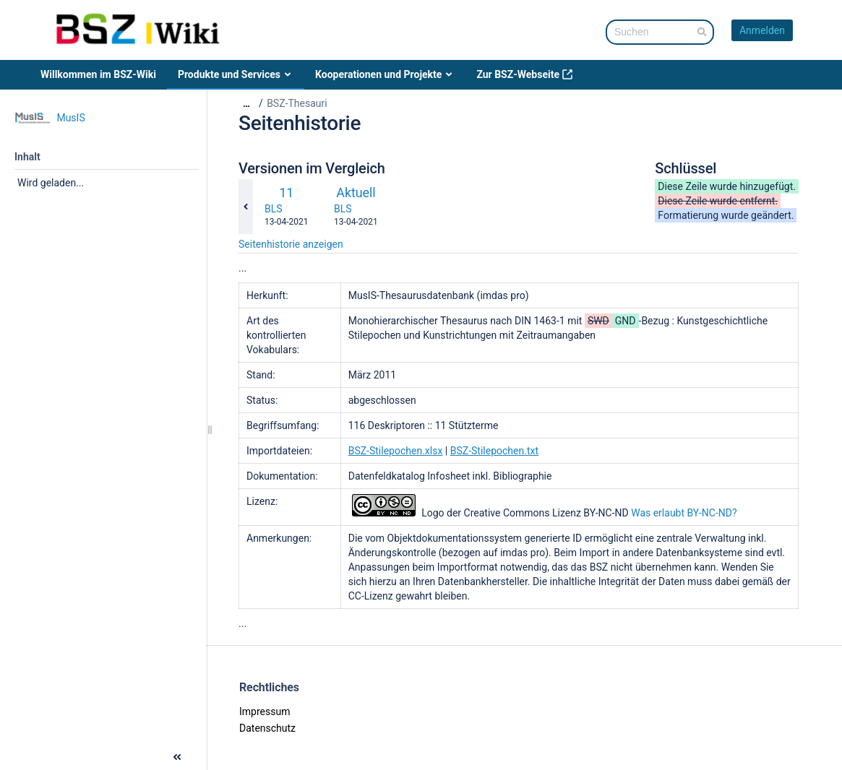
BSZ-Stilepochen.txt (494, 451)
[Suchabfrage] (660, 32)
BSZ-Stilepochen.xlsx (395, 451)
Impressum (264, 711)
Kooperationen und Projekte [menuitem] (385, 74)
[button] (13, 755)
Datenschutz (267, 728)
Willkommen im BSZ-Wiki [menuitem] (98, 74)
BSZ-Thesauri (297, 103)
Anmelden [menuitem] (762, 30)
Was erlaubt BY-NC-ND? (683, 513)
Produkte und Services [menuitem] (235, 74)
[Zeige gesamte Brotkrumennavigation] (246, 104)
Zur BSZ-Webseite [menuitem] (524, 74)
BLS (274, 209)
